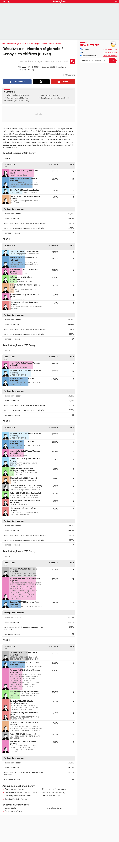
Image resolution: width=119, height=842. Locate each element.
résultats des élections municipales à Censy (23, 145)
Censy (43, 98)
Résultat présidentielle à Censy (18, 796)
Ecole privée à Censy (13, 811)
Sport (83, 52)
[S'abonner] (98, 60)
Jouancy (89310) (48, 67)
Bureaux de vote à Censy (49, 95)
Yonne (58, 44)
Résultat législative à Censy (16, 799)
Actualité (84, 49)
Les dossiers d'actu (88, 56)
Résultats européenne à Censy (54, 789)
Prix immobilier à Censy (52, 808)
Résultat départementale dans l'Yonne (21, 792)
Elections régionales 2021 (17, 44)
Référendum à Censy (50, 796)
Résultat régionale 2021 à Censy (18, 95)
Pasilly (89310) (34, 67)
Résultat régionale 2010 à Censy (18, 101)
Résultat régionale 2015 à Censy (18, 98)
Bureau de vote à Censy (14, 789)
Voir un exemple (110, 49)
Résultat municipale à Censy (53, 792)
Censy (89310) (10, 808)
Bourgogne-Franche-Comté (42, 44)
